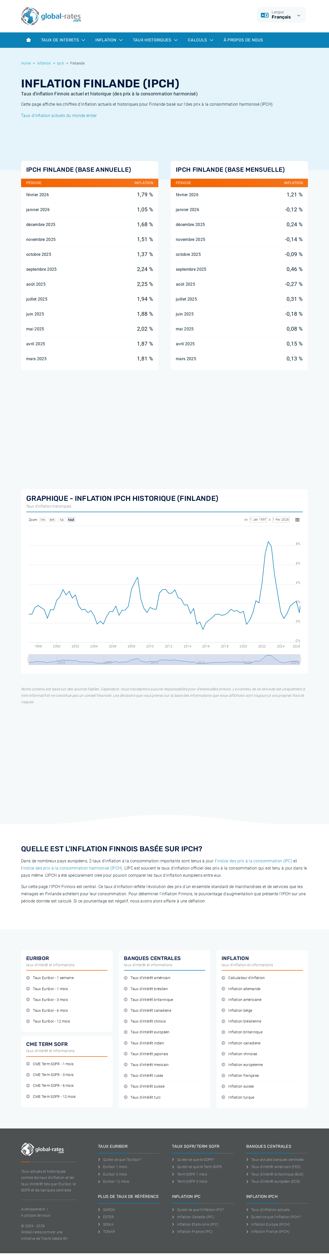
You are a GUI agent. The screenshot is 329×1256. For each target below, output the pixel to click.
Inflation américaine (242, 1000)
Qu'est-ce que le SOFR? (193, 1160)
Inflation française (240, 1075)
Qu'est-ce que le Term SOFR (197, 1167)
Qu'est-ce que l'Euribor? (119, 1160)
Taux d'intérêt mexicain (146, 1065)
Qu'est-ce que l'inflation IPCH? (273, 1217)
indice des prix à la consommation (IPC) (254, 861)
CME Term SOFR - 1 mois (50, 1064)
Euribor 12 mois (113, 1181)
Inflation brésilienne (241, 1021)
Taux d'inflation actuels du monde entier (59, 115)
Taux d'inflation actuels (268, 1210)
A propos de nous (35, 1215)
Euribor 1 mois (112, 1167)
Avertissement (33, 1209)
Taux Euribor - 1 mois (47, 989)
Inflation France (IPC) (192, 1232)
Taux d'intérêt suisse (144, 1086)
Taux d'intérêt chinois (145, 1021)
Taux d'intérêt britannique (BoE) (275, 1174)
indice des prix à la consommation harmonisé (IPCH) (72, 868)
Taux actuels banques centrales (275, 1160)
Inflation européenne (242, 1065)
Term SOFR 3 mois (189, 1181)
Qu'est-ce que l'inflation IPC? (198, 1210)
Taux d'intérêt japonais (146, 1054)
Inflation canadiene (241, 1043)
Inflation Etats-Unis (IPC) (195, 1224)
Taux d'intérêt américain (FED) (273, 1167)
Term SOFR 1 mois (189, 1174)
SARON (106, 1210)
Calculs (200, 40)
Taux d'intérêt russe (143, 1075)
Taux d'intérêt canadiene (147, 1010)
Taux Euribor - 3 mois (47, 1000)
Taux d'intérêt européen (147, 1032)
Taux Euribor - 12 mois (48, 1021)
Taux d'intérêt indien (144, 1043)
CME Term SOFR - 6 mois (50, 1085)
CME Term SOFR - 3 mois (50, 1075)
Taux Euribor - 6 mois (47, 1010)
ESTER (106, 1217)
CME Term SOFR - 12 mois (51, 1097)
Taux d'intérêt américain (147, 978)
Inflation (108, 40)
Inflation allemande (241, 989)
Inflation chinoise (239, 1054)
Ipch (60, 63)
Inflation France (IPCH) (268, 1232)
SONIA (106, 1224)
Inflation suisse (238, 1086)
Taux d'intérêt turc (142, 1097)
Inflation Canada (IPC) (193, 1217)
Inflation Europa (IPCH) (268, 1224)
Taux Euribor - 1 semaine (50, 978)
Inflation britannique (242, 1032)
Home (26, 63)
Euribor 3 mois (112, 1174)
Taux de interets (63, 40)
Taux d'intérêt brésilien (146, 989)
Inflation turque (238, 1097)
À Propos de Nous (243, 40)
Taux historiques (155, 40)
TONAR (106, 1232)
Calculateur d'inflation (243, 978)
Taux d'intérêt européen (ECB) (273, 1181)
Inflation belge (237, 1010)
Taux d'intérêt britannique (148, 1000)
